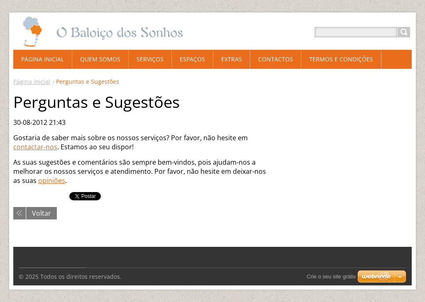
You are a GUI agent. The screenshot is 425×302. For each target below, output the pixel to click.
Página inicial (31, 81)
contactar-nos (35, 146)
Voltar (41, 213)
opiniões (51, 180)
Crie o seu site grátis (331, 276)
